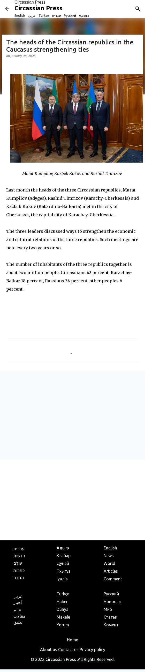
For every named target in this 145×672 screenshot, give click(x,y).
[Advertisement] (71, 415)
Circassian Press (29, 2)
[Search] (138, 9)
